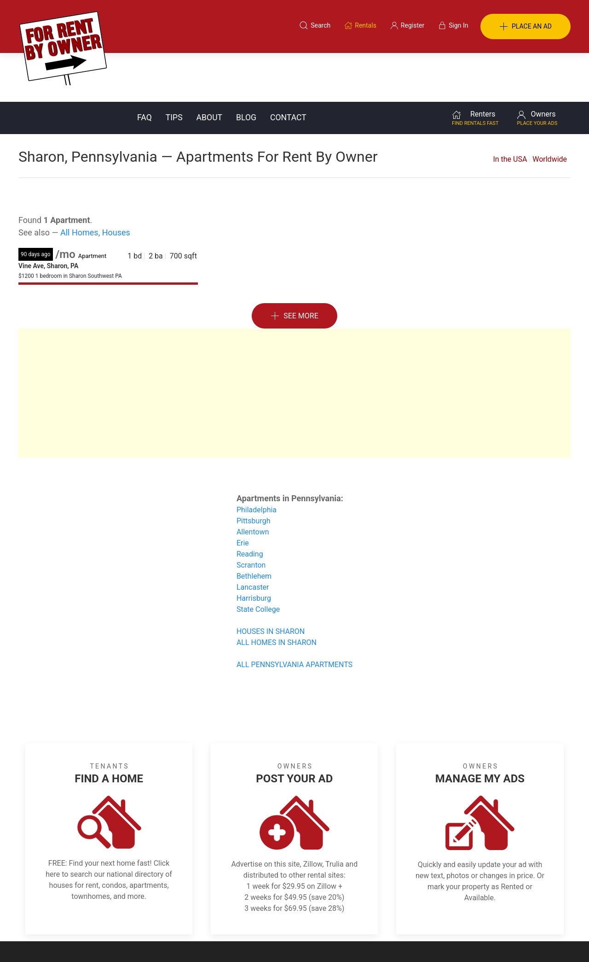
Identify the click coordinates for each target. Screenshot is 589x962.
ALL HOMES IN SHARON (277, 593)
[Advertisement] (294, 344)
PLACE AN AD (525, 26)
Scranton (251, 516)
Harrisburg (254, 549)
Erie (243, 494)
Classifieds (144, 917)
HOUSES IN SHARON (271, 582)
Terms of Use (199, 917)
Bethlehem (254, 527)
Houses (116, 183)
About (209, 68)
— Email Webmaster (542, 940)
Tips (174, 68)
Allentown (253, 483)
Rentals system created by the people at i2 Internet (439, 940)
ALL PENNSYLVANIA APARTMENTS (294, 615)
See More (294, 267)
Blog (246, 68)
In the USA (510, 110)
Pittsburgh (254, 472)
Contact (288, 68)
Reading (250, 505)
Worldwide (549, 110)
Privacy (301, 917)
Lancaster (253, 538)
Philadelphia (257, 461)
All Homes (79, 183)
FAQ (144, 68)
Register (448, 917)
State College (258, 560)
